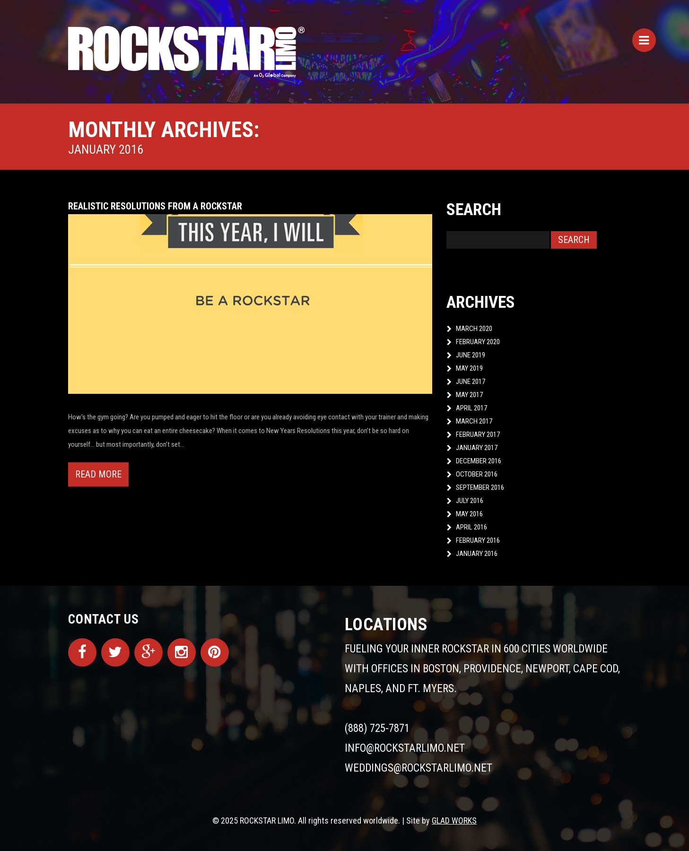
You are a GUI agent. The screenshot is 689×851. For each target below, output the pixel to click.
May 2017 (469, 395)
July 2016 (469, 500)
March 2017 (474, 421)
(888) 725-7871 (377, 728)
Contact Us (103, 619)
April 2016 (471, 527)
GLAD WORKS (454, 820)
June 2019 (470, 355)
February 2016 (478, 540)
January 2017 (476, 447)
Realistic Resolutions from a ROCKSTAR (155, 206)
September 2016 (480, 487)
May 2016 (469, 514)
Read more (98, 474)
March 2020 (474, 328)
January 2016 (476, 553)
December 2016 (478, 461)
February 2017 (478, 434)
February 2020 (478, 342)
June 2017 (470, 381)
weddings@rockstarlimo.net (418, 768)
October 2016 (476, 474)
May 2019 (469, 368)
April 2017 (471, 408)
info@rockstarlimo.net (405, 748)
